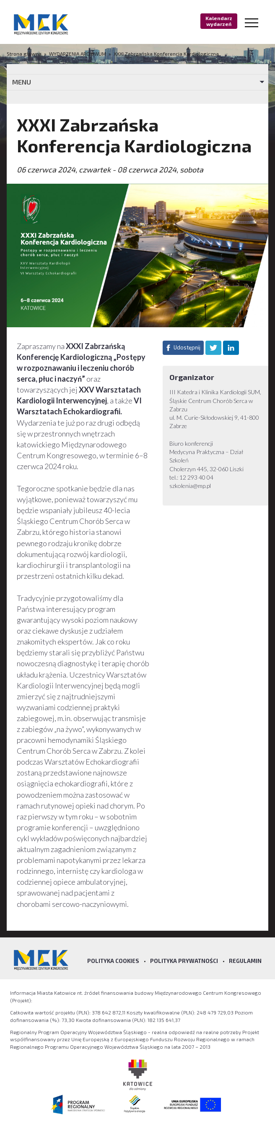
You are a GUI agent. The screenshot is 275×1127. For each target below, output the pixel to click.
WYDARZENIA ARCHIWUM (77, 53)
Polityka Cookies (113, 961)
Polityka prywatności (184, 961)
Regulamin (245, 961)
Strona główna (25, 53)
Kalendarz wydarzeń (218, 21)
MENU (21, 82)
